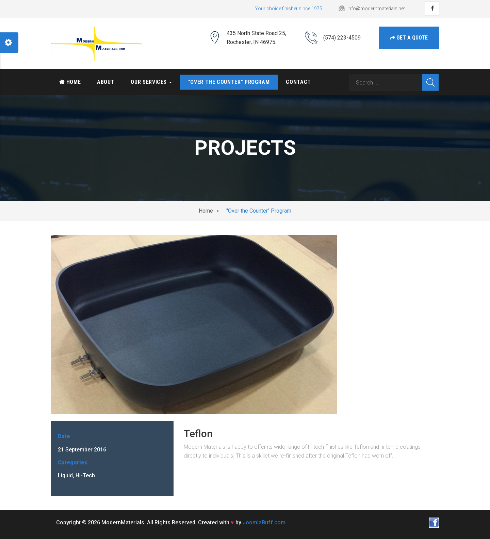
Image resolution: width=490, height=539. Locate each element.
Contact (298, 82)
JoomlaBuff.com (264, 522)
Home (70, 82)
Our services (151, 82)
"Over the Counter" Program (229, 82)
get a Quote (409, 37)
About (105, 82)
